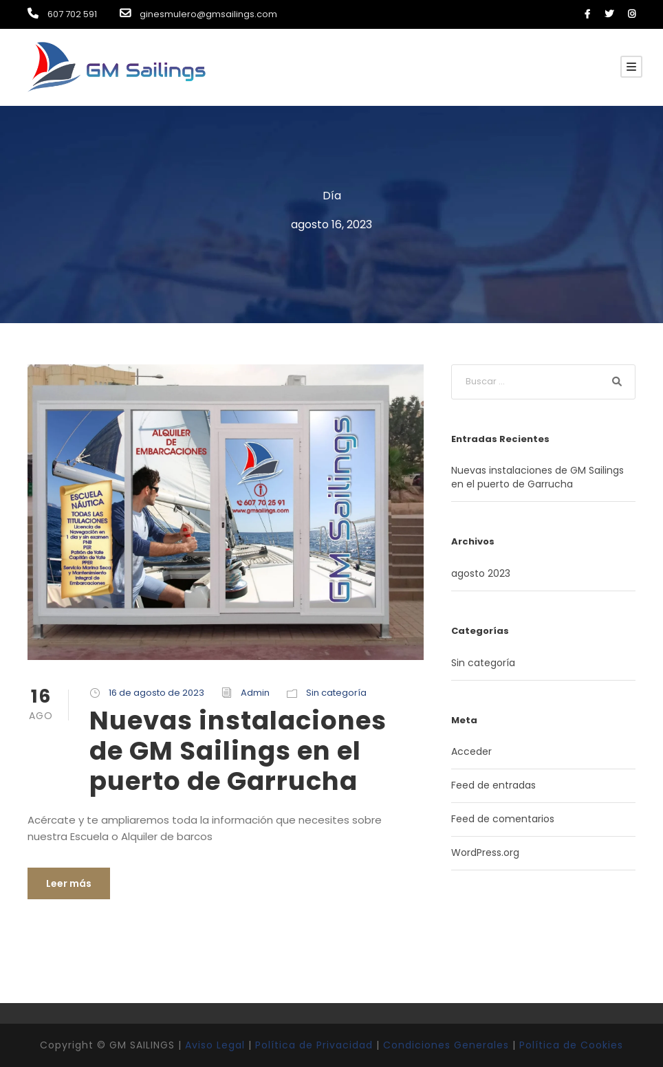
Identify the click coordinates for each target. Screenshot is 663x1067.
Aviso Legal (215, 1045)
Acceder (471, 751)
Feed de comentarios (502, 819)
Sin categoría (336, 692)
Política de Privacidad (314, 1045)
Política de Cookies (571, 1045)
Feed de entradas (493, 785)
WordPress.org (485, 852)
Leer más (68, 883)
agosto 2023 (480, 573)
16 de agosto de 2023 (156, 692)
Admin (255, 692)
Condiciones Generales (446, 1045)
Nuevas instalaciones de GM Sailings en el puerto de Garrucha (238, 751)
